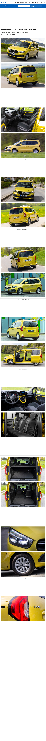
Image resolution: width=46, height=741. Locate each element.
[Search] (44, 2)
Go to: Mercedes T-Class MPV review (9, 34)
